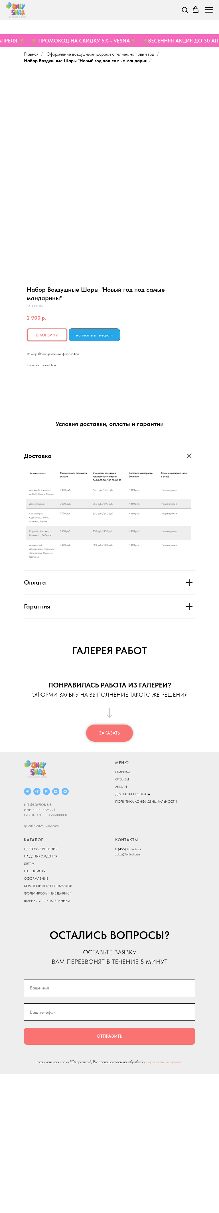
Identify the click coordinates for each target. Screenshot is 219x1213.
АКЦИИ (121, 926)
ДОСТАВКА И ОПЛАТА (132, 933)
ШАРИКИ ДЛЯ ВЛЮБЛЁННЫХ (47, 1040)
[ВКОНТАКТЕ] (27, 930)
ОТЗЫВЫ (122, 918)
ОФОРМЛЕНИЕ (36, 1017)
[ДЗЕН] (55, 930)
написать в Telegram (94, 335)
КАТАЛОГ (33, 978)
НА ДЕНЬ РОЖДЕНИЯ (40, 995)
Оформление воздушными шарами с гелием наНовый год (100, 54)
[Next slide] (207, 738)
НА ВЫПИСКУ (34, 1010)
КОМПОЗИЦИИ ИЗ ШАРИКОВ (48, 1025)
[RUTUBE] (46, 930)
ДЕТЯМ (29, 1003)
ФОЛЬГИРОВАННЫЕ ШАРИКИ (47, 1032)
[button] (184, 9)
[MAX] (65, 930)
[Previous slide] (11, 738)
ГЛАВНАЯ (122, 911)
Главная (31, 54)
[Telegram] (36, 930)
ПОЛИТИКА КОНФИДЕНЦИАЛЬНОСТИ (146, 941)
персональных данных (164, 1201)
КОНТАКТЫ (126, 978)
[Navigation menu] (209, 10)
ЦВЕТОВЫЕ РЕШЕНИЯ (41, 988)
